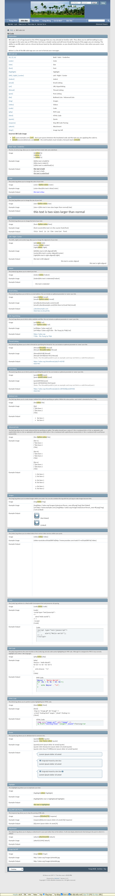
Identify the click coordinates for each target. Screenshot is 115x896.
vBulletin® (57, 878)
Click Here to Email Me (42, 311)
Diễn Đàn (24, 21)
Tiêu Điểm (35, 21)
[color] (11, 61)
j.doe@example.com (41, 309)
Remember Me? (78, 6)
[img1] (11, 130)
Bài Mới (10, 24)
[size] (10, 65)
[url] (10, 86)
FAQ (11, 30)
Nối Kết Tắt (40, 24)
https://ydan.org (39, 334)
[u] (15, 57)
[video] (11, 105)
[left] (10, 75)
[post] (11, 94)
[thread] (12, 90)
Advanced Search (102, 24)
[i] (12, 57)
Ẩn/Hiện (95, 894)
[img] (10, 101)
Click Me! (37, 364)
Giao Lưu (22, 24)
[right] (15, 75)
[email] (11, 83)
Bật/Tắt (86, 894)
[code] (11, 108)
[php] (11, 112)
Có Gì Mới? (58, 21)
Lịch (15, 24)
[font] (11, 68)
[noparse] (12, 123)
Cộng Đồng (46, 21)
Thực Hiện (31, 24)
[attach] (11, 126)
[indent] (11, 79)
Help (103, 3)
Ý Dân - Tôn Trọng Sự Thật (43, 336)
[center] (21, 75)
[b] (10, 57)
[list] (10, 97)
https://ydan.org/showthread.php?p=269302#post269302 (54, 389)
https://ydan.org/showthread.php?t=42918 (49, 361)
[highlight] (12, 72)
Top (105, 869)
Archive (99, 869)
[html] (11, 116)
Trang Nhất (13, 21)
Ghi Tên (69, 21)
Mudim (15, 894)
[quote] (11, 119)
